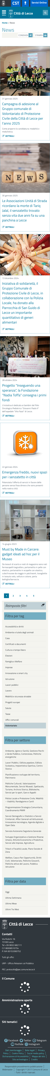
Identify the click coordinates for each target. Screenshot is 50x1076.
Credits (34, 1059)
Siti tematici (9, 1022)
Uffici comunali (12, 719)
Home (4, 22)
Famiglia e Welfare (13, 661)
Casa (7, 638)
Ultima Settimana (13, 897)
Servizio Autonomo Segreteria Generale (23, 831)
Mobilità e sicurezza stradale (18, 696)
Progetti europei (12, 702)
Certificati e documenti (15, 644)
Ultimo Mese (11, 903)
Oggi (7, 892)
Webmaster (7, 1069)
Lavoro (8, 690)
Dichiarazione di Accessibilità (15, 1056)
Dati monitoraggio (13, 1050)
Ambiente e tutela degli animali (19, 632)
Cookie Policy (18, 1053)
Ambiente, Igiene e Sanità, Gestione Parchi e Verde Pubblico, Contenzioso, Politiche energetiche (24, 753)
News (12, 22)
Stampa (41, 35)
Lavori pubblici (11, 684)
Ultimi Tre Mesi (12, 909)
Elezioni (8, 655)
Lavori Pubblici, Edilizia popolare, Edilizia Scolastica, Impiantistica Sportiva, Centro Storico (24, 765)
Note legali (30, 1050)
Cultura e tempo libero (15, 650)
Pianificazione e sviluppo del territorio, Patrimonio (22, 776)
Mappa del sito (38, 1056)
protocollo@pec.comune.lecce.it (21, 969)
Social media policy (35, 1053)
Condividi (25, 35)
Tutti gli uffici (8, 957)
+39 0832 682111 (13, 945)
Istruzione (9, 679)
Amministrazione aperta (17, 1000)
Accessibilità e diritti (14, 626)
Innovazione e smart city (16, 673)
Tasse (7, 714)
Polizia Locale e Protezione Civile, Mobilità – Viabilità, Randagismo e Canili (24, 800)
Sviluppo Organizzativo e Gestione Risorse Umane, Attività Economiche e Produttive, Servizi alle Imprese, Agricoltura (24, 840)
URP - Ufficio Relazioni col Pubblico (18, 963)
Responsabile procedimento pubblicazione (23, 1066)
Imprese (9, 667)
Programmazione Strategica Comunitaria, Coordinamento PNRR (24, 809)
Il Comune (8, 978)
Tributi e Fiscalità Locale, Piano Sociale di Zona (23, 850)
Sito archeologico (20, 1059)
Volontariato (11, 725)
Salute (8, 708)
